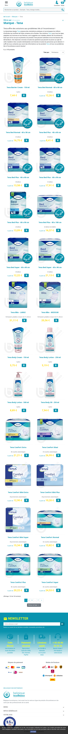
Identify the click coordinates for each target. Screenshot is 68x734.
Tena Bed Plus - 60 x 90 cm (50, 177)
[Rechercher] (34, 10)
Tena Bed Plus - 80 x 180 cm (50, 222)
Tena (18, 31)
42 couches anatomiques (50, 542)
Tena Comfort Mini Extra (18, 492)
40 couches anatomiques (18, 452)
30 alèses (18, 272)
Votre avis (7, 715)
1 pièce (18, 92)
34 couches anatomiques (50, 452)
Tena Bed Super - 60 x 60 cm (18, 267)
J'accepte (33, 731)
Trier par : (46, 52)
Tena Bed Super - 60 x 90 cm (50, 267)
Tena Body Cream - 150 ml (18, 357)
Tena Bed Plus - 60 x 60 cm (18, 177)
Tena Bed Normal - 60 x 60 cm (50, 87)
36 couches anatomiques (50, 587)
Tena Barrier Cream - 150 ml (18, 87)
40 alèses (50, 92)
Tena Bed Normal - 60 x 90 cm (18, 132)
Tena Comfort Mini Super (18, 537)
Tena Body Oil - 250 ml (50, 402)
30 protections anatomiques (18, 497)
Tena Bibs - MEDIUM (50, 312)
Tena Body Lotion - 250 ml (50, 357)
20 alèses (18, 227)
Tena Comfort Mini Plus (50, 492)
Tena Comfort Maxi (50, 447)
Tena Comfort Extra (18, 447)
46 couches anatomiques (18, 587)
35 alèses (18, 137)
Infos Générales (10, 711)
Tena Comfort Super (50, 582)
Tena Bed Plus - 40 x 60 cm (50, 132)
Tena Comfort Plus (18, 582)
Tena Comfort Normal (50, 537)
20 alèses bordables (50, 227)
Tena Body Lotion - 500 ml (18, 402)
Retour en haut (34, 605)
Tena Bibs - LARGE (18, 312)
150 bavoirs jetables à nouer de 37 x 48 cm (50, 317)
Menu (5, 707)
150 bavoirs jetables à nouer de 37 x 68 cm (18, 317)
